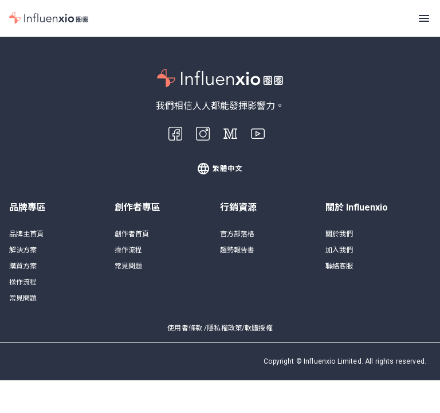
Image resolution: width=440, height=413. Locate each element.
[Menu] (424, 18)
